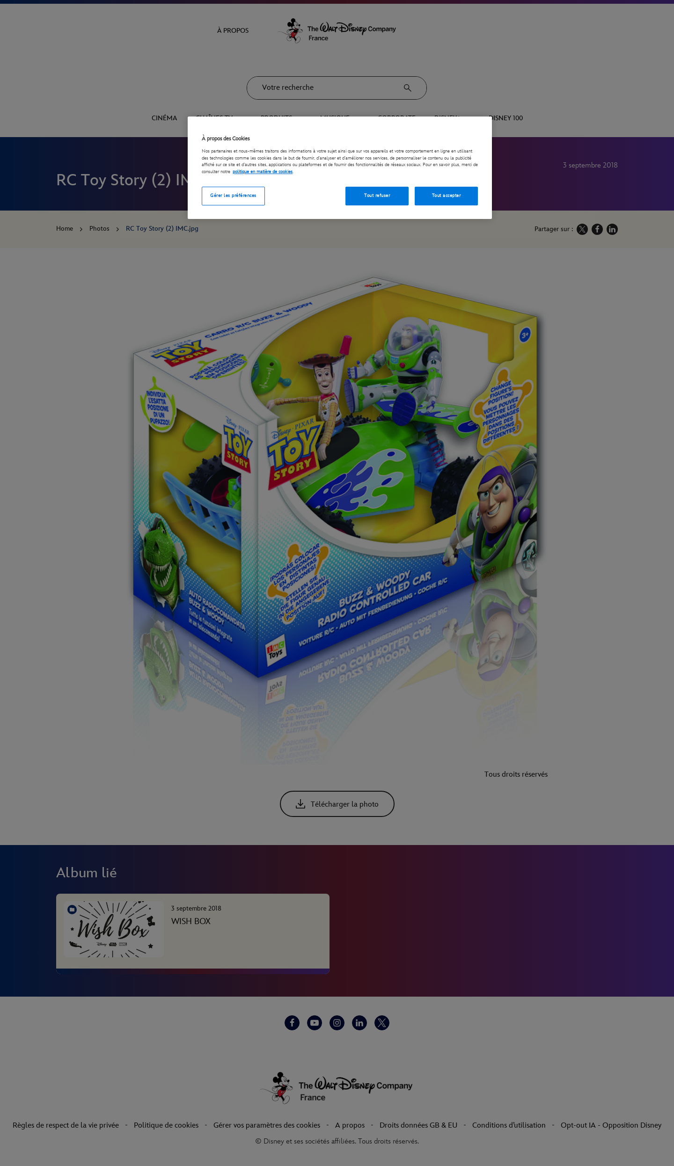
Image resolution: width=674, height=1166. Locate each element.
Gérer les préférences (233, 195)
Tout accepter (446, 195)
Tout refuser (377, 195)
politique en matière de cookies (263, 172)
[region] (340, 168)
